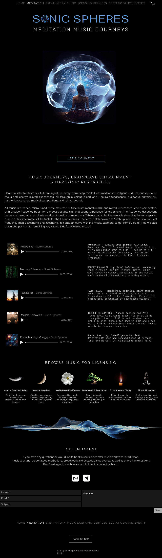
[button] (100, 3)
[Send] (158, 510)
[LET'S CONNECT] (81, 158)
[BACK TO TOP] (80, 539)
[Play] (22, 251)
